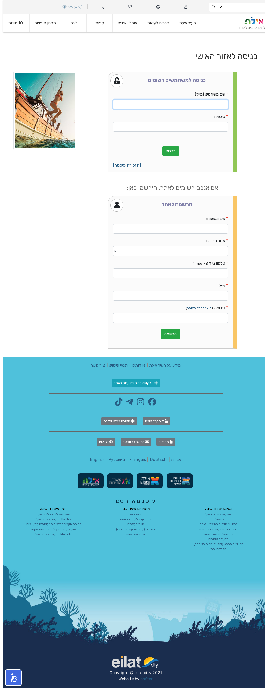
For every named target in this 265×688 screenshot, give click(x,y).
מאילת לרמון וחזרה (116, 421)
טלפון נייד (205, 263)
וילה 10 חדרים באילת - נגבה (215, 524)
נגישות (103, 442)
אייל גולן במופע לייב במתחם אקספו (49, 529)
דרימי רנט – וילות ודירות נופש (215, 529)
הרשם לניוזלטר (133, 442)
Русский (113, 459)
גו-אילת (215, 519)
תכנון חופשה (42, 22)
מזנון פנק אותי (132, 534)
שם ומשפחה (211, 218)
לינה (70, 22)
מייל (219, 285)
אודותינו (135, 365)
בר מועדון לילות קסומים (132, 519)
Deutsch (155, 459)
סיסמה (216, 116)
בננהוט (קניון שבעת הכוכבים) (132, 529)
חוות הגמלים (132, 524)
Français (134, 459)
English (94, 459)
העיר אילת (184, 22)
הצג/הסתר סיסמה (196, 308)
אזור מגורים (212, 240)
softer (143, 679)
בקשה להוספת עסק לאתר (132, 383)
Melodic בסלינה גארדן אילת (49, 534)
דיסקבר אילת (153, 421)
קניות (96, 22)
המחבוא (132, 514)
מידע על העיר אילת (162, 365)
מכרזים (163, 442)
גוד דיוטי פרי (215, 549)
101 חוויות (13, 22)
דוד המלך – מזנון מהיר (215, 534)
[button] (10, 677)
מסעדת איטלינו (215, 539)
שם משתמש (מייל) (207, 94)
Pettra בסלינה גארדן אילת (49, 519)
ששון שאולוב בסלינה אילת (49, 514)
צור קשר (95, 365)
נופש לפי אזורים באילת (215, 514)
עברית (173, 459)
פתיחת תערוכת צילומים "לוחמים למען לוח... (49, 524)
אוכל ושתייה (124, 22)
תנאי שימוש (115, 365)
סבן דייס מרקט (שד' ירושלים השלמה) (215, 544)
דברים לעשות (155, 22)
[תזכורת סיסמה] (124, 165)
